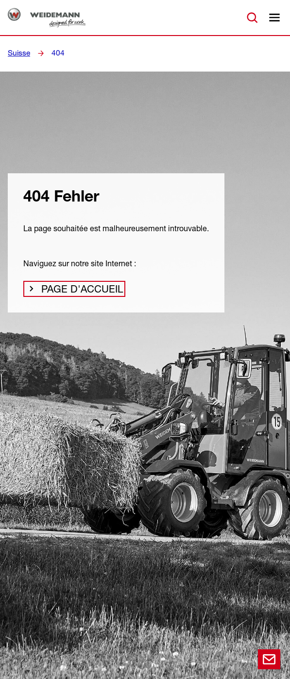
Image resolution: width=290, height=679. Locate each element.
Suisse (18, 53)
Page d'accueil (75, 291)
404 (55, 53)
